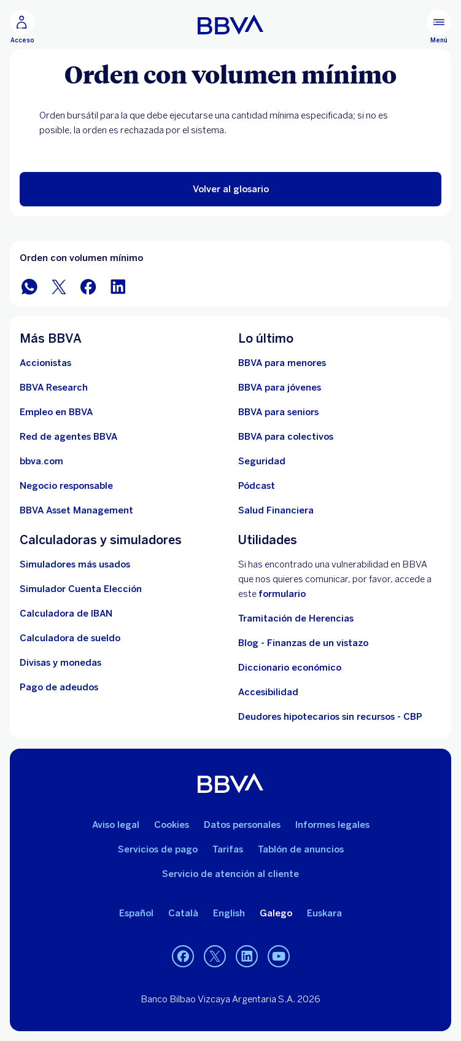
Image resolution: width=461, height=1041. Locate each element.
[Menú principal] (439, 27)
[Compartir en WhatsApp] (29, 286)
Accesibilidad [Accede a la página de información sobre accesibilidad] (268, 692)
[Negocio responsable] (66, 485)
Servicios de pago (158, 849)
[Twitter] (215, 956)
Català (183, 913)
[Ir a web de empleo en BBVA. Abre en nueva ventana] (56, 412)
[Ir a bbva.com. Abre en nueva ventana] (41, 461)
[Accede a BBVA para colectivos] (285, 436)
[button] (230, 189)
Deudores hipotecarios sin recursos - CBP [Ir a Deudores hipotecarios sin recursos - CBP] (330, 716)
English (229, 913)
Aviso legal (115, 824)
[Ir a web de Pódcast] (256, 485)
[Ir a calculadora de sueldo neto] (70, 638)
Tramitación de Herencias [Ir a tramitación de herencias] (296, 618)
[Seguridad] (261, 461)
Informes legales (332, 824)
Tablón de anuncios (301, 849)
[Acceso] (22, 27)
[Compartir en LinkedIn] (118, 286)
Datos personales (242, 824)
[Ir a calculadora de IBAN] (66, 613)
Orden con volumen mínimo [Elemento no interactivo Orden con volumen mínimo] (81, 257)
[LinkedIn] (247, 956)
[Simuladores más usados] (75, 564)
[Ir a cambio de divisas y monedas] (60, 662)
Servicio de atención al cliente (230, 873)
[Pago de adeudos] (59, 687)
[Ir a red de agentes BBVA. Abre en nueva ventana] (68, 436)
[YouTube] (279, 956)
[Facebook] (183, 956)
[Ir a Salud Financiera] (276, 510)
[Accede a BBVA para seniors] (278, 412)
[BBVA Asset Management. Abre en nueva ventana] (76, 510)
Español (136, 913)
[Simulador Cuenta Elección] (81, 589)
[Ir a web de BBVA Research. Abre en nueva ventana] (54, 387)
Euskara (324, 913)
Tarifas (227, 849)
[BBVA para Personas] (230, 24)
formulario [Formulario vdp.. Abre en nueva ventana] (282, 593)
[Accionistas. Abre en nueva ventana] (45, 363)
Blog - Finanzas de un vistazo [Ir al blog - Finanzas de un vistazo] (303, 643)
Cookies (171, 824)
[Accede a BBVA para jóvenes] (279, 387)
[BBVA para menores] (282, 363)
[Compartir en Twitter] (59, 286)
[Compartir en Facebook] (88, 286)
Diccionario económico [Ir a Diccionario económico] (289, 667)
